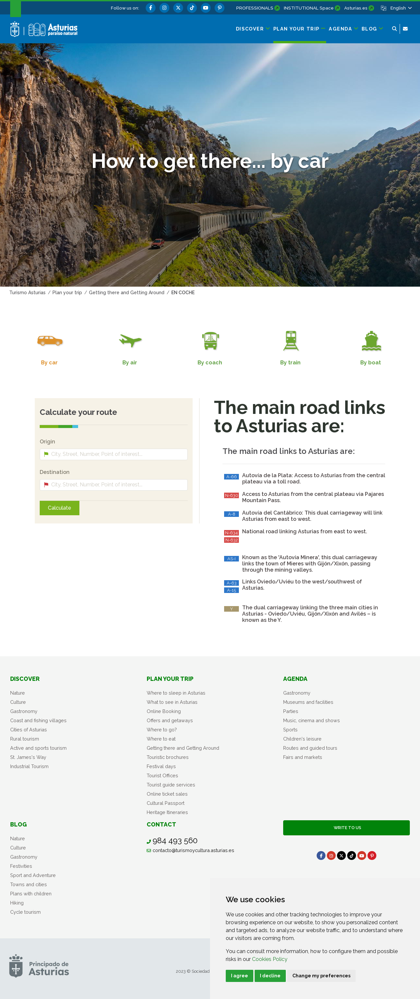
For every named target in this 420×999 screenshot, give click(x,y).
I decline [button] (270, 975)
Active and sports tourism (38, 748)
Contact (161, 824)
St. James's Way (28, 757)
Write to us (346, 827)
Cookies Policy (269, 959)
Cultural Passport (165, 803)
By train (290, 362)
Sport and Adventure (33, 875)
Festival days (161, 766)
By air (129, 362)
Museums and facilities (308, 702)
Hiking (17, 903)
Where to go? (162, 729)
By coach (210, 362)
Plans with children (31, 893)
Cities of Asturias (28, 729)
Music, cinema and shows (311, 720)
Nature (17, 693)
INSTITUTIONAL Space (309, 7)
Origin (47, 441)
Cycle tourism (25, 912)
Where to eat (161, 739)
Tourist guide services (171, 784)
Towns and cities (28, 884)
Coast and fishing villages (38, 720)
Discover (25, 678)
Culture (18, 702)
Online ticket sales (167, 794)
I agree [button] (239, 975)
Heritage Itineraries (167, 812)
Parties (290, 711)
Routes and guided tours (310, 748)
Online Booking (164, 711)
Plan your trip (170, 678)
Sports (290, 729)
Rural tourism (24, 739)
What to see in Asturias (172, 702)
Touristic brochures (168, 757)
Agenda (295, 678)
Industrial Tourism (29, 766)
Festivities (21, 866)
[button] (400, 7)
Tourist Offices (162, 775)
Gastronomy (23, 711)
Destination (55, 472)
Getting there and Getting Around (183, 748)
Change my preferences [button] (321, 975)
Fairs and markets (302, 757)
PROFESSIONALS (254, 7)
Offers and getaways (170, 720)
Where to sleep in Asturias (176, 693)
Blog (18, 824)
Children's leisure (302, 739)
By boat (370, 362)
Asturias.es (356, 7)
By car (49, 362)
